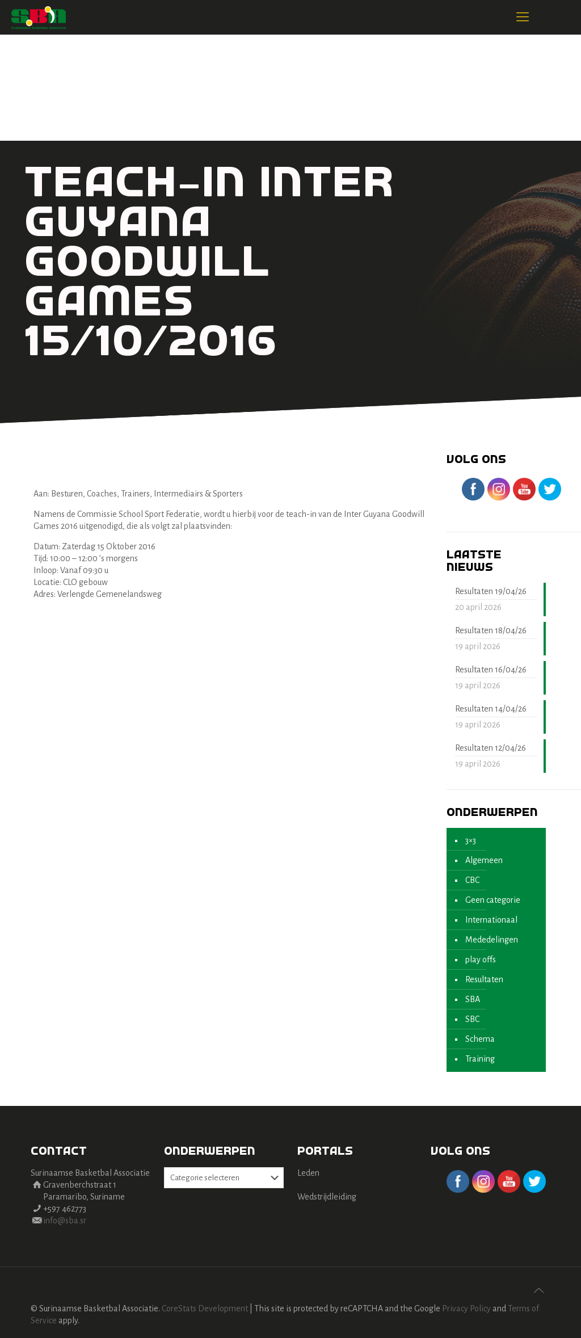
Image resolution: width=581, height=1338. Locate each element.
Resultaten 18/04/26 (491, 630)
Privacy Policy (466, 1308)
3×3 (470, 840)
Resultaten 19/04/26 (491, 591)
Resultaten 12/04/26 (490, 747)
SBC (472, 1019)
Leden (308, 1172)
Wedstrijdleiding (326, 1196)
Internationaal (491, 919)
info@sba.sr (64, 1220)
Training (480, 1058)
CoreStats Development (205, 1308)
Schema (480, 1039)
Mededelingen (491, 939)
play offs (480, 959)
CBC (472, 880)
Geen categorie (492, 899)
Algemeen (484, 860)
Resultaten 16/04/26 (491, 669)
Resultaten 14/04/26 (491, 708)
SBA (472, 999)
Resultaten (484, 979)
